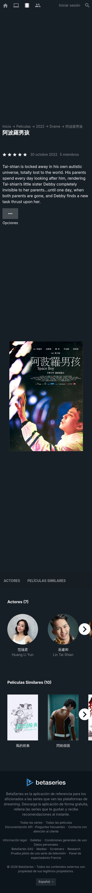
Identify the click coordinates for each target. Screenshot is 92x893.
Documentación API (19, 827)
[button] (22, 635)
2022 (40, 126)
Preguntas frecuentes (50, 827)
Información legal (15, 840)
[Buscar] (87, 5)
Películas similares (46, 581)
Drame (55, 126)
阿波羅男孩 (74, 126)
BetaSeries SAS (22, 849)
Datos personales (46, 844)
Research (73, 849)
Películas (23, 126)
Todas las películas (59, 822)
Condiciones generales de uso (66, 840)
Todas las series (31, 822)
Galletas (35, 840)
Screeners (57, 849)
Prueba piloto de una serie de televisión (38, 853)
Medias (42, 849)
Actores (12, 581)
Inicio (6, 126)
